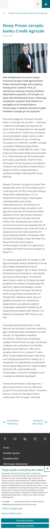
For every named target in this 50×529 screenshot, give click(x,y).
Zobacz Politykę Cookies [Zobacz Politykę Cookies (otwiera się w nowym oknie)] (12, 513)
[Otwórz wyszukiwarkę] (38, 4)
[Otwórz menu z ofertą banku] (4, 4)
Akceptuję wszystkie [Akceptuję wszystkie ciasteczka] (25, 520)
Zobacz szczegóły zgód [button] (12, 509)
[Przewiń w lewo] (4, 13)
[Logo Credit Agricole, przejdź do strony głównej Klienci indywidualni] (18, 4)
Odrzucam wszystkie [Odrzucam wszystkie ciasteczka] (25, 526)
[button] (47, 468)
